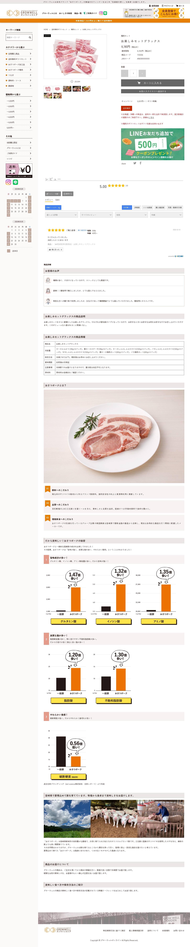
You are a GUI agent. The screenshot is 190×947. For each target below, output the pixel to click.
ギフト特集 (152, 101)
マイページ (168, 5)
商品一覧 (78, 13)
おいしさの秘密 (65, 13)
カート (181, 5)
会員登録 (155, 5)
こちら (151, 117)
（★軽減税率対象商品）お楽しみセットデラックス (74, 244)
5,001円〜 (141, 101)
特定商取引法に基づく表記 (114, 930)
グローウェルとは (49, 13)
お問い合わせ (178, 930)
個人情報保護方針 (136, 930)
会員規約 (166, 930)
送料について (152, 930)
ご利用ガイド (90, 13)
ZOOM (77, 81)
